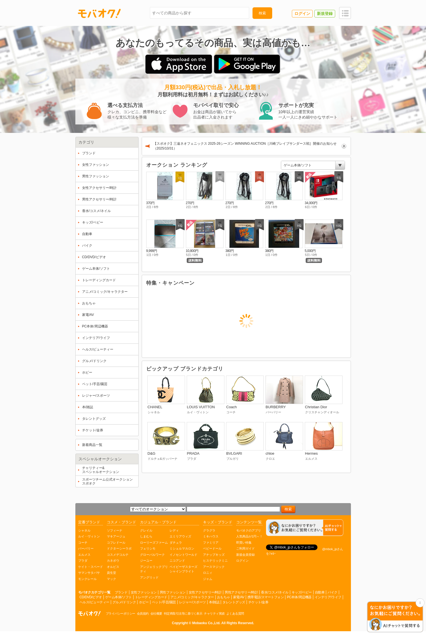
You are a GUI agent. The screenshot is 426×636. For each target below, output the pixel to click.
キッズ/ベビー (302, 592)
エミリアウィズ (180, 536)
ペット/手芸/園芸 (164, 602)
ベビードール (212, 548)
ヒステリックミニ (215, 560)
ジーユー (146, 560)
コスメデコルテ (118, 554)
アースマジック (214, 566)
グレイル (146, 530)
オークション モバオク (89, 613)
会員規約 (143, 613)
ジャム (207, 579)
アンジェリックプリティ (154, 569)
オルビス (113, 566)
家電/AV (238, 597)
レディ (174, 530)
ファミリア (210, 542)
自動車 (320, 592)
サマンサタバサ (89, 572)
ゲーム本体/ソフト (118, 597)
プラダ (82, 560)
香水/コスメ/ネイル (274, 592)
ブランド (121, 592)
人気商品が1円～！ (249, 536)
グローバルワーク (152, 554)
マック (111, 579)
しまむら (146, 536)
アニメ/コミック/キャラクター (192, 597)
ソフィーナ (114, 530)
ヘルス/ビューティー (94, 602)
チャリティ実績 (214, 613)
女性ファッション (144, 592)
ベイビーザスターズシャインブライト (183, 569)
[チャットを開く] (395, 617)
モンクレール (87, 579)
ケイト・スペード (90, 566)
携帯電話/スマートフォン (265, 597)
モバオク (99, 13)
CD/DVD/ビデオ (91, 597)
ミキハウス (210, 536)
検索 (262, 13)
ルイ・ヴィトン (89, 536)
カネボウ (113, 560)
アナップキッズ (214, 554)
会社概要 (156, 613)
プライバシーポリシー (120, 613)
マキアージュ (116, 536)
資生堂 (111, 572)
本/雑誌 (214, 602)
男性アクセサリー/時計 (241, 592)
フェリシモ (147, 548)
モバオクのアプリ (248, 530)
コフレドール (116, 542)
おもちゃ (223, 597)
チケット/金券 (258, 602)
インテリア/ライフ (328, 597)
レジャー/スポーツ (192, 602)
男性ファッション (173, 592)
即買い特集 (244, 542)
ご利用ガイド (245, 548)
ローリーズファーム (154, 542)
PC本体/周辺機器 (299, 597)
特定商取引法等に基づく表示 (183, 613)
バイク (332, 592)
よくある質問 (235, 613)
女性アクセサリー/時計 (205, 592)
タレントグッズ (233, 602)
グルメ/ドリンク (124, 602)
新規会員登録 (245, 554)
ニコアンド (177, 560)
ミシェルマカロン (182, 548)
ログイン (242, 560)
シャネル (84, 530)
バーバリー (86, 548)
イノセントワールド (183, 554)
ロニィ (207, 572)
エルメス (84, 554)
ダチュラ (176, 542)
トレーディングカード (151, 597)
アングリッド (149, 577)
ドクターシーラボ (119, 548)
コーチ (82, 542)
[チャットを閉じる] (420, 602)
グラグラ (209, 530)
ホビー (144, 602)
